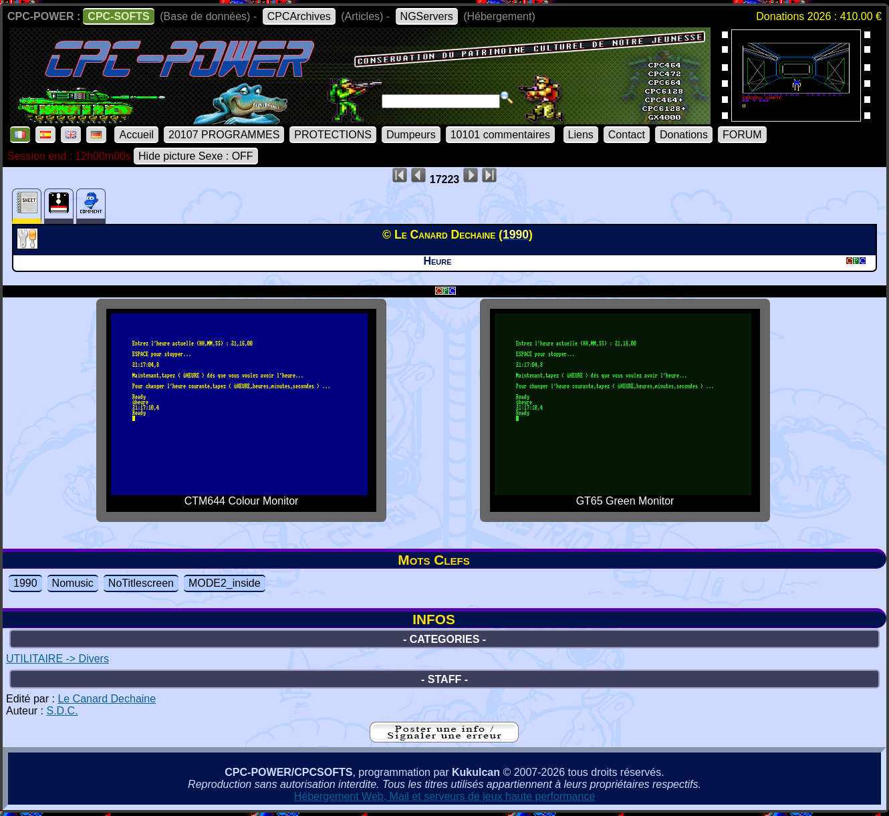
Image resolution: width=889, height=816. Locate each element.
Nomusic (73, 583)
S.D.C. (62, 710)
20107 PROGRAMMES (223, 134)
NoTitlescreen (141, 583)
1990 (25, 583)
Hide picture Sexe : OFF (195, 156)
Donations (684, 134)
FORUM (742, 134)
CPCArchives (299, 16)
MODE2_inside (224, 583)
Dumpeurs (411, 134)
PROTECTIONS (333, 134)
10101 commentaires (500, 134)
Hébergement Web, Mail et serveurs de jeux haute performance (445, 796)
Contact (626, 134)
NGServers (426, 16)
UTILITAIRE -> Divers (57, 658)
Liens (581, 134)
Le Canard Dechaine (106, 698)
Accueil (136, 134)
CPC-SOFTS (118, 16)
